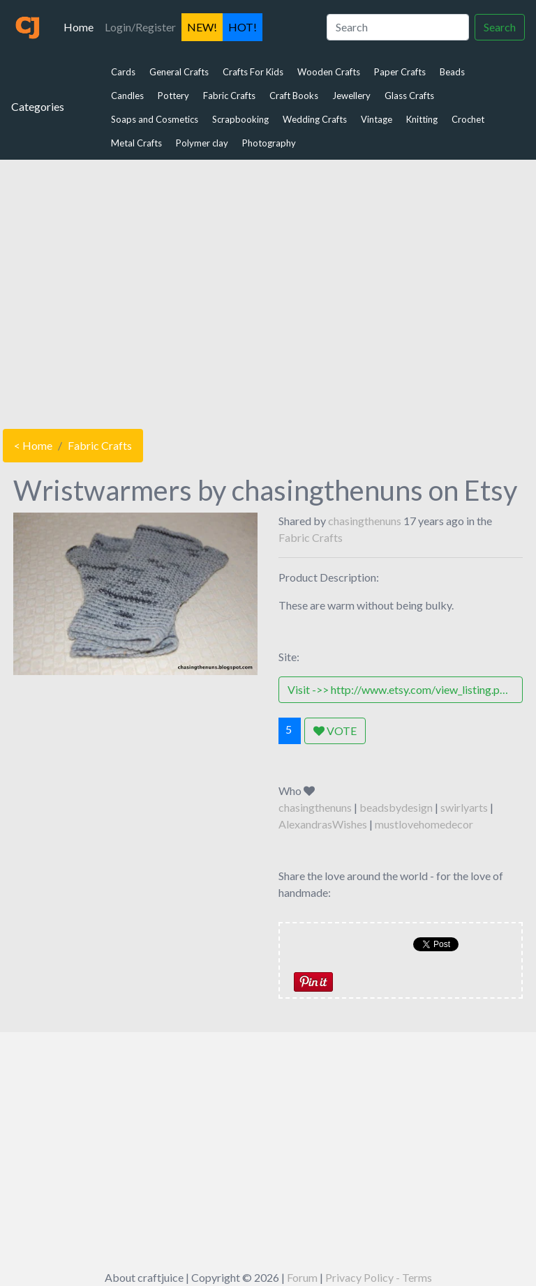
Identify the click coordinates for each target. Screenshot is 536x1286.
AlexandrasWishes (322, 824)
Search (500, 26)
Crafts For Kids (253, 71)
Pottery (173, 95)
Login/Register (140, 26)
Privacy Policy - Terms (378, 1277)
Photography (269, 143)
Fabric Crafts (229, 95)
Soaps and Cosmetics (154, 119)
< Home (33, 445)
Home (81, 25)
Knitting (422, 119)
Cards (123, 71)
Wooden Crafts (328, 71)
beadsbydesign (396, 807)
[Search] (398, 27)
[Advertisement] (268, 290)
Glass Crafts (409, 95)
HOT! (242, 26)
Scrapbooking (240, 119)
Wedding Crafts (315, 119)
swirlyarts (464, 807)
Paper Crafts (400, 71)
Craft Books (293, 95)
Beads (452, 71)
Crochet (468, 119)
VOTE (335, 730)
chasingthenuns (364, 520)
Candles (127, 95)
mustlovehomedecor (424, 824)
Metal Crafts (136, 143)
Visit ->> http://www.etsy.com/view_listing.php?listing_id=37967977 (405, 689)
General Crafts (179, 71)
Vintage (376, 119)
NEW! (202, 26)
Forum (302, 1277)
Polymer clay (202, 143)
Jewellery (351, 95)
